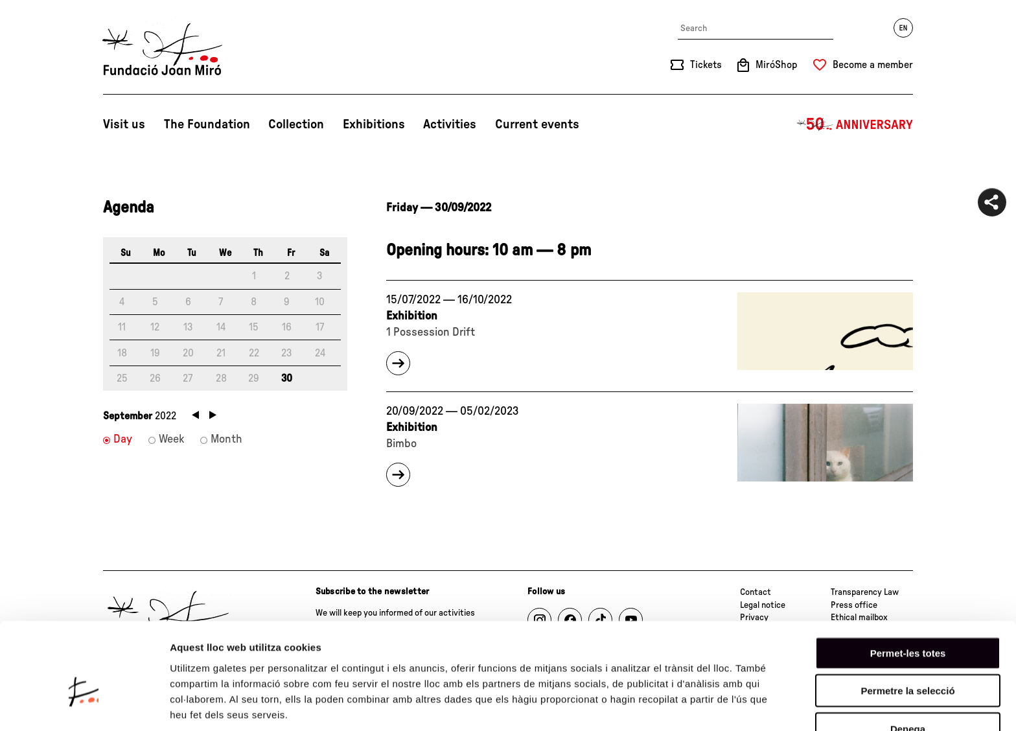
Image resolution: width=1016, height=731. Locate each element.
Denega (907, 658)
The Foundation (207, 124)
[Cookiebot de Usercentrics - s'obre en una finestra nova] (84, 705)
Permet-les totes (908, 582)
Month (226, 439)
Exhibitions (374, 124)
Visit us (124, 124)
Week (171, 439)
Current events (537, 124)
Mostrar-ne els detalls (220, 705)
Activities (449, 124)
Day (122, 439)
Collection (296, 124)
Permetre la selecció (907, 620)
